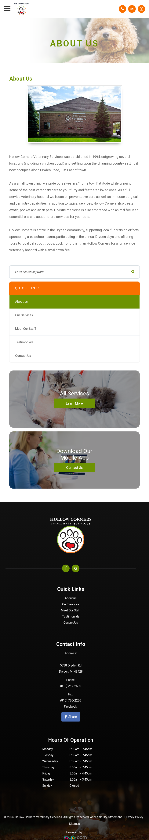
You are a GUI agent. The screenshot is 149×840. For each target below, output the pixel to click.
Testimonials (24, 342)
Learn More (74, 403)
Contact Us (23, 356)
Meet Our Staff (25, 328)
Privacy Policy (133, 817)
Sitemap (74, 824)
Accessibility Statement (106, 817)
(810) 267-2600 (70, 686)
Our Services (24, 315)
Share (71, 717)
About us (21, 301)
